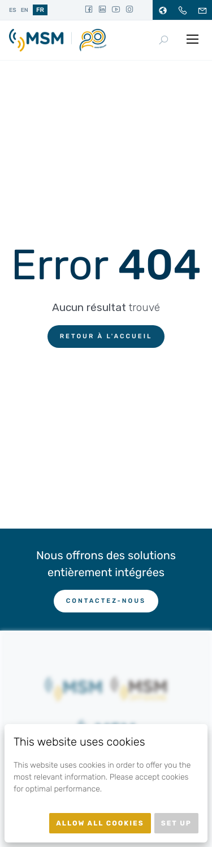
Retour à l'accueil (106, 336)
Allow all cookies (100, 823)
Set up (176, 823)
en (24, 10)
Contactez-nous (106, 601)
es (12, 10)
